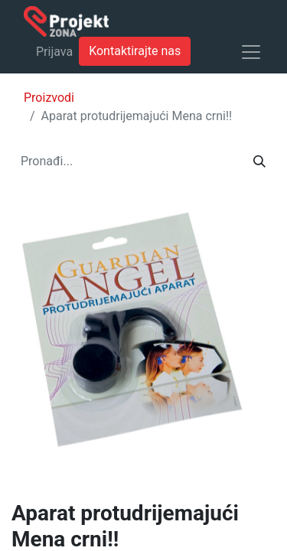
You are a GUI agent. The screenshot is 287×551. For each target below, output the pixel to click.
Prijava (54, 51)
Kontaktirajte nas (135, 51)
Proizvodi (49, 97)
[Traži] (259, 161)
